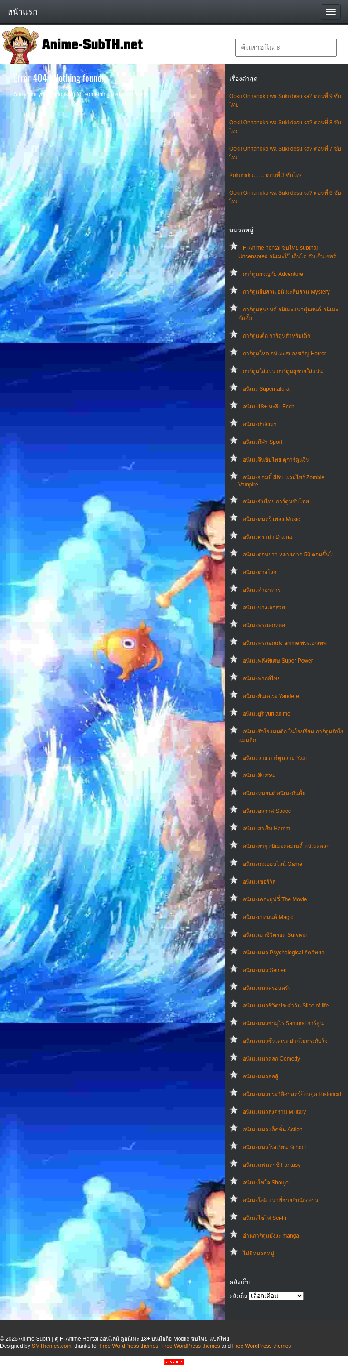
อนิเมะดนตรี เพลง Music (271, 519)
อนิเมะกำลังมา (260, 424)
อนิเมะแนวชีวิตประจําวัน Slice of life (286, 1005)
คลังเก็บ (238, 1296)
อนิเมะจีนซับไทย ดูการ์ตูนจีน (276, 460)
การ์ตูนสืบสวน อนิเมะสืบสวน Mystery (286, 292)
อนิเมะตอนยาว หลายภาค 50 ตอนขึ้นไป (289, 554)
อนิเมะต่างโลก (259, 572)
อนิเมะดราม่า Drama (267, 537)
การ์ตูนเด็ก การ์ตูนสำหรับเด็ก (276, 336)
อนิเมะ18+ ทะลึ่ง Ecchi (269, 406)
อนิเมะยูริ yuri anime (266, 714)
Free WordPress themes (128, 1346)
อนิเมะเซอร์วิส (259, 882)
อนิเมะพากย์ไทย (261, 678)
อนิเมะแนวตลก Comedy (271, 1059)
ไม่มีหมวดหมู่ (258, 1253)
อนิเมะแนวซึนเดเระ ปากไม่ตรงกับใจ (285, 1041)
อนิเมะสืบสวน (259, 775)
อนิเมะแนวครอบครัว (267, 988)
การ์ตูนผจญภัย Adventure (273, 274)
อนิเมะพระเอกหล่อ (264, 625)
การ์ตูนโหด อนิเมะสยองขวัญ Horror (284, 353)
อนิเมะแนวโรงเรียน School (274, 1147)
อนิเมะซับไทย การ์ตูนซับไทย (276, 501)
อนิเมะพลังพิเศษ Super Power (278, 661)
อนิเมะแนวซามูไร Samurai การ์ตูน (283, 1023)
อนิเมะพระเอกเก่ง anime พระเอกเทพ (285, 643)
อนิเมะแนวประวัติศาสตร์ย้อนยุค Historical (292, 1094)
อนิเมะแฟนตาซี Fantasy (271, 1165)
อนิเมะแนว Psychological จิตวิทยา (283, 952)
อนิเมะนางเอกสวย (264, 607)
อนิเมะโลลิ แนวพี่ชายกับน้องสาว (280, 1200)
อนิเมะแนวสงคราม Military (274, 1112)
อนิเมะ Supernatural (266, 389)
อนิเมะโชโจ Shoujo (266, 1182)
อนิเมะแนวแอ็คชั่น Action (273, 1129)
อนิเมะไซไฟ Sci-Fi (264, 1218)
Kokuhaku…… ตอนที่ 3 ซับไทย (266, 175)
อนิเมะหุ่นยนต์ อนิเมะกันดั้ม (274, 793)
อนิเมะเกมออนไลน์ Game (272, 864)
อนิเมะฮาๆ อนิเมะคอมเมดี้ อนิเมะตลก (286, 846)
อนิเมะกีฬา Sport (262, 442)
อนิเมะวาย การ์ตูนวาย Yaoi (275, 758)
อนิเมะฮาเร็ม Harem (266, 828)
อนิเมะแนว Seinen (265, 970)
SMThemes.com (51, 1346)
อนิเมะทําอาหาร (261, 590)
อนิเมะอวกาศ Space (267, 811)
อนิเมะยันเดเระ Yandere (271, 696)
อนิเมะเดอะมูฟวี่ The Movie (275, 899)
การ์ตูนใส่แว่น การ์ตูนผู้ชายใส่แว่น (283, 371)
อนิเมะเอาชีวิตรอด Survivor (275, 935)
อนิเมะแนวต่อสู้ (260, 1076)
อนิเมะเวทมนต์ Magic (268, 917)
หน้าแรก (22, 11)
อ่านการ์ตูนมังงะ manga (271, 1236)
